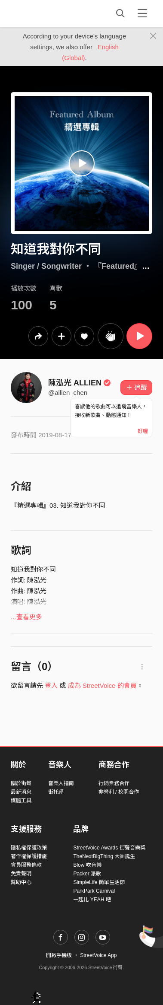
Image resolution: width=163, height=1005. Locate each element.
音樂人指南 (61, 783)
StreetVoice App (98, 955)
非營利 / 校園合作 (118, 792)
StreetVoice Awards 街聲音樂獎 (109, 848)
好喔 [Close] (143, 431)
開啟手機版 (59, 955)
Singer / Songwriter (46, 266)
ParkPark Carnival (94, 891)
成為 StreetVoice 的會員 (102, 685)
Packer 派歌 (87, 874)
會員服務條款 (26, 865)
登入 (51, 685)
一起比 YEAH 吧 (92, 900)
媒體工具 (21, 801)
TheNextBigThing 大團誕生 (104, 856)
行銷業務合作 (113, 783)
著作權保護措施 (29, 856)
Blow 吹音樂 (87, 865)
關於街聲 (21, 783)
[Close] (153, 36)
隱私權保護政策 (29, 848)
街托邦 (56, 792)
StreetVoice (46, 13)
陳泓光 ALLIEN (79, 382)
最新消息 (21, 792)
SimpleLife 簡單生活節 (98, 882)
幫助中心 (21, 882)
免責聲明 (21, 874)
